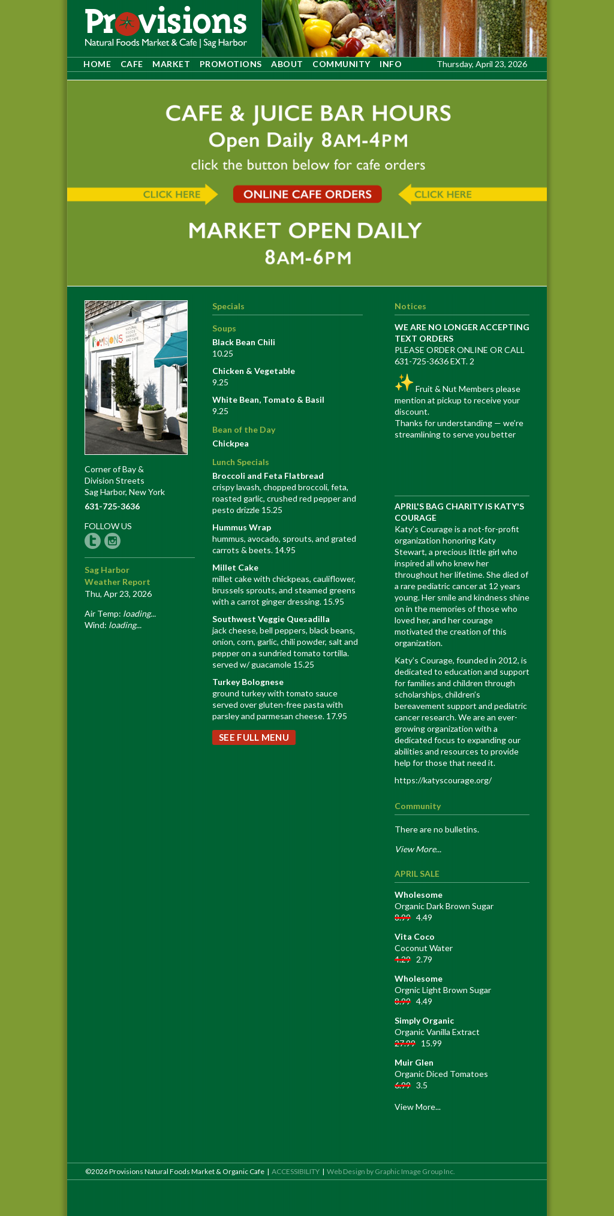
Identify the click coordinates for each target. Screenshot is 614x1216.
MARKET (171, 64)
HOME (97, 64)
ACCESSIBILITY (296, 1171)
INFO (391, 64)
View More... (418, 1107)
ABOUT (287, 64)
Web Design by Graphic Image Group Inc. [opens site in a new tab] (391, 1171)
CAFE (132, 64)
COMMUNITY (341, 64)
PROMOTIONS (231, 64)
